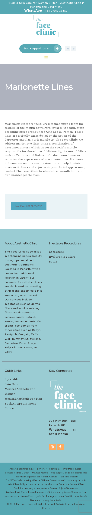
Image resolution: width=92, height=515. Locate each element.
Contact (10, 408)
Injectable (12, 379)
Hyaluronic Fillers (62, 256)
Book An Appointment (20, 403)
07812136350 (58, 434)
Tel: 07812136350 (56, 10)
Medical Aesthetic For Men (23, 398)
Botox (53, 261)
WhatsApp (33, 10)
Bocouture (56, 251)
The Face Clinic (24, 504)
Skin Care (12, 384)
